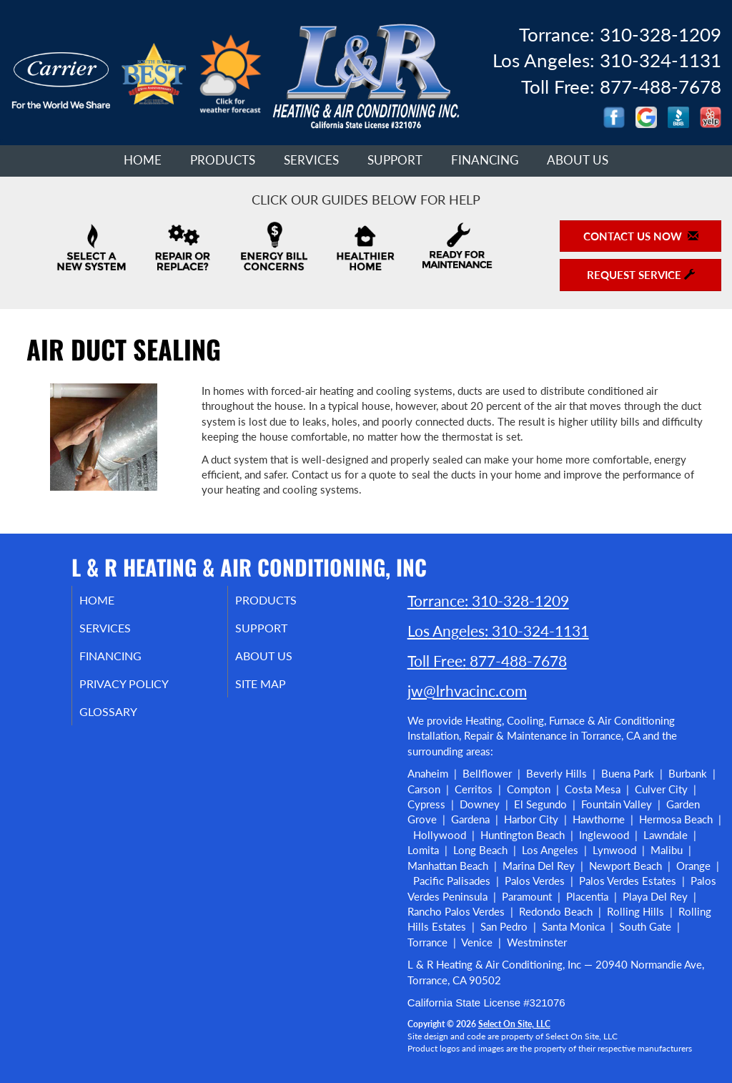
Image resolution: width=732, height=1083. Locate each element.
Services (311, 160)
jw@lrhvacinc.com (467, 691)
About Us (577, 160)
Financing (484, 160)
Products (222, 160)
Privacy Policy (143, 691)
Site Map (278, 691)
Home (143, 160)
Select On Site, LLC (514, 1024)
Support (394, 160)
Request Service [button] (641, 274)
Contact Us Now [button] (640, 236)
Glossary (125, 721)
